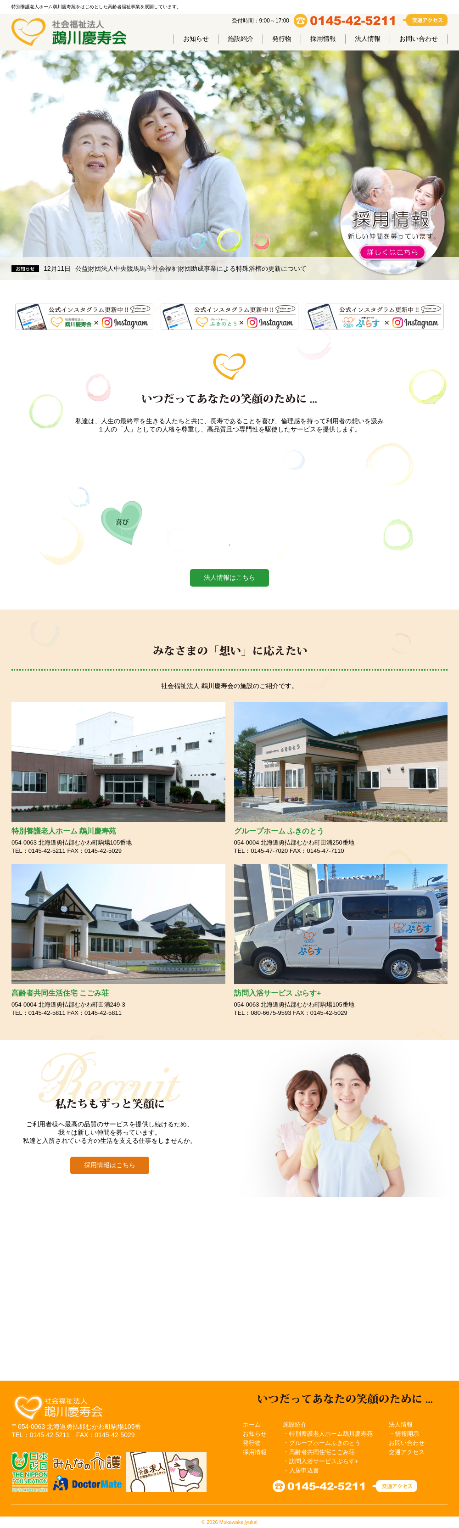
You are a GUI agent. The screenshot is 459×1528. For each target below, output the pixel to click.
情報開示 (407, 1433)
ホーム (252, 1424)
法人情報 (368, 38)
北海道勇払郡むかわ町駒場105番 (94, 1426)
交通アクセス (407, 1452)
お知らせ (196, 38)
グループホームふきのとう (325, 1442)
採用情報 (323, 38)
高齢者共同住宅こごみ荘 (322, 1452)
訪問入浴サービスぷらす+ (323, 1461)
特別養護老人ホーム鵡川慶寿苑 (331, 1433)
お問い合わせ (418, 38)
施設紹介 (240, 38)
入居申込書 (304, 1470)
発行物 (281, 38)
